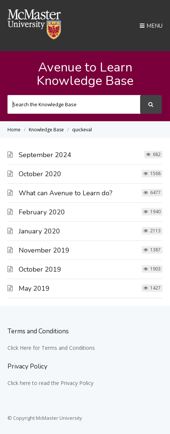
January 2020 (39, 231)
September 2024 (45, 154)
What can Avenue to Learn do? (65, 193)
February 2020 (42, 212)
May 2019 (34, 288)
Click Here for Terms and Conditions (51, 347)
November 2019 (44, 250)
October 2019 (40, 269)
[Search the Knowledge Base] (74, 104)
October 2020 (40, 173)
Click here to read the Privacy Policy (50, 382)
